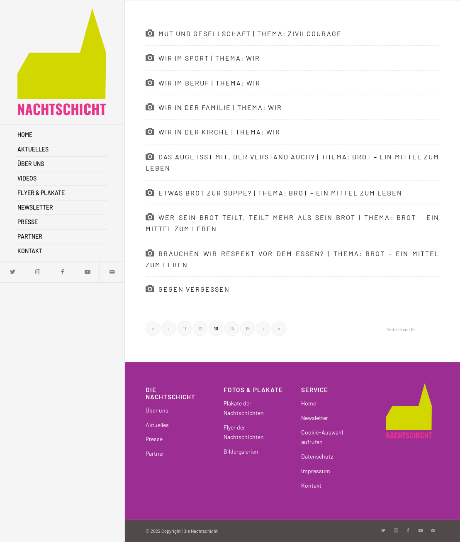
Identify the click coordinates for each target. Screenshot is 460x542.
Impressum (315, 470)
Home (308, 403)
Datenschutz (317, 456)
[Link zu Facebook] (62, 271)
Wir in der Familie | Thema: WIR (220, 107)
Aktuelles (157, 424)
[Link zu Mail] (112, 271)
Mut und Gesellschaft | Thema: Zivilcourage (250, 33)
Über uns (157, 410)
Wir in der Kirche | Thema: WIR (219, 132)
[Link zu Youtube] (87, 271)
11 (184, 328)
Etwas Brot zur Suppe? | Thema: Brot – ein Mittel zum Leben (280, 193)
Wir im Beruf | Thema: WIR (209, 83)
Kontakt (311, 485)
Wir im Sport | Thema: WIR (209, 58)
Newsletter (314, 417)
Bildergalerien (241, 451)
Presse (154, 438)
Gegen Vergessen (194, 289)
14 (232, 328)
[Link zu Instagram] (37, 271)
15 (248, 328)
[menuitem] (62, 135)
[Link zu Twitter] (12, 271)
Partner (155, 453)
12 (200, 328)
